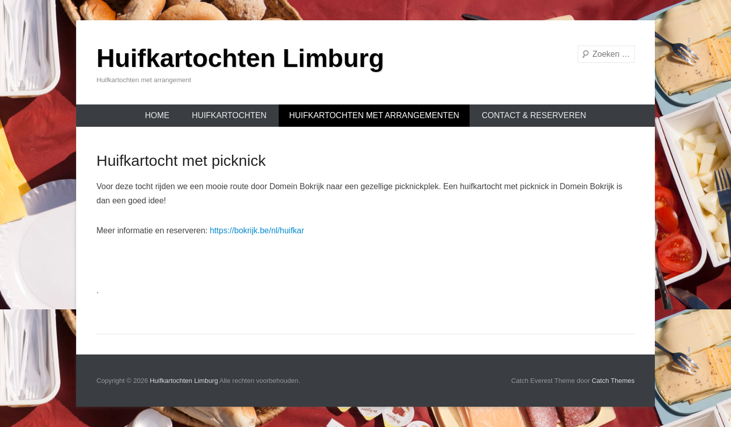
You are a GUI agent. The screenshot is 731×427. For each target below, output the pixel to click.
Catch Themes (613, 380)
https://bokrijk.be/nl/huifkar (257, 230)
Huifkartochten (229, 115)
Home (157, 115)
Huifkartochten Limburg (240, 58)
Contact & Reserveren (534, 115)
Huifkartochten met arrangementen (374, 115)
